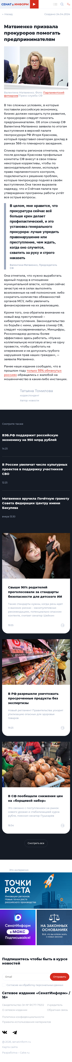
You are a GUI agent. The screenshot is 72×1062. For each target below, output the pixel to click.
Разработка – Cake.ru (16, 1052)
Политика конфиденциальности (23, 1016)
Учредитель (54, 1004)
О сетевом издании (14, 1009)
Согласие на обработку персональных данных (35, 985)
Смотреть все (36, 843)
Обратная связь (57, 1009)
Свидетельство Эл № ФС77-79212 (23, 1004)
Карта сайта (10, 1046)
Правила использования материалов (26, 1021)
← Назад (7, 14)
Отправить (59, 976)
